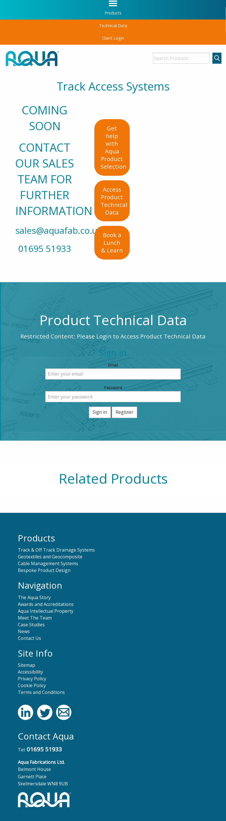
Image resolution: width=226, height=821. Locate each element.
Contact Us (29, 638)
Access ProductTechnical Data (114, 200)
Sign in (100, 412)
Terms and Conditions (41, 692)
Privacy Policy (32, 679)
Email (113, 365)
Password (113, 387)
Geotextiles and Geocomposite (50, 557)
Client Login (113, 38)
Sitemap (26, 665)
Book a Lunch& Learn (112, 242)
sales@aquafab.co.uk (58, 230)
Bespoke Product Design (44, 570)
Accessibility (30, 672)
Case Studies (31, 624)
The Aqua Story (34, 597)
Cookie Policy (32, 685)
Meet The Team (35, 618)
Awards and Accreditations (46, 604)
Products (113, 13)
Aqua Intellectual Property (45, 611)
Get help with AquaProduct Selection (113, 147)
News (24, 631)
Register (124, 412)
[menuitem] (113, 13)
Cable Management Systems (48, 563)
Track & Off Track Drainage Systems (56, 550)
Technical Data (113, 25)
